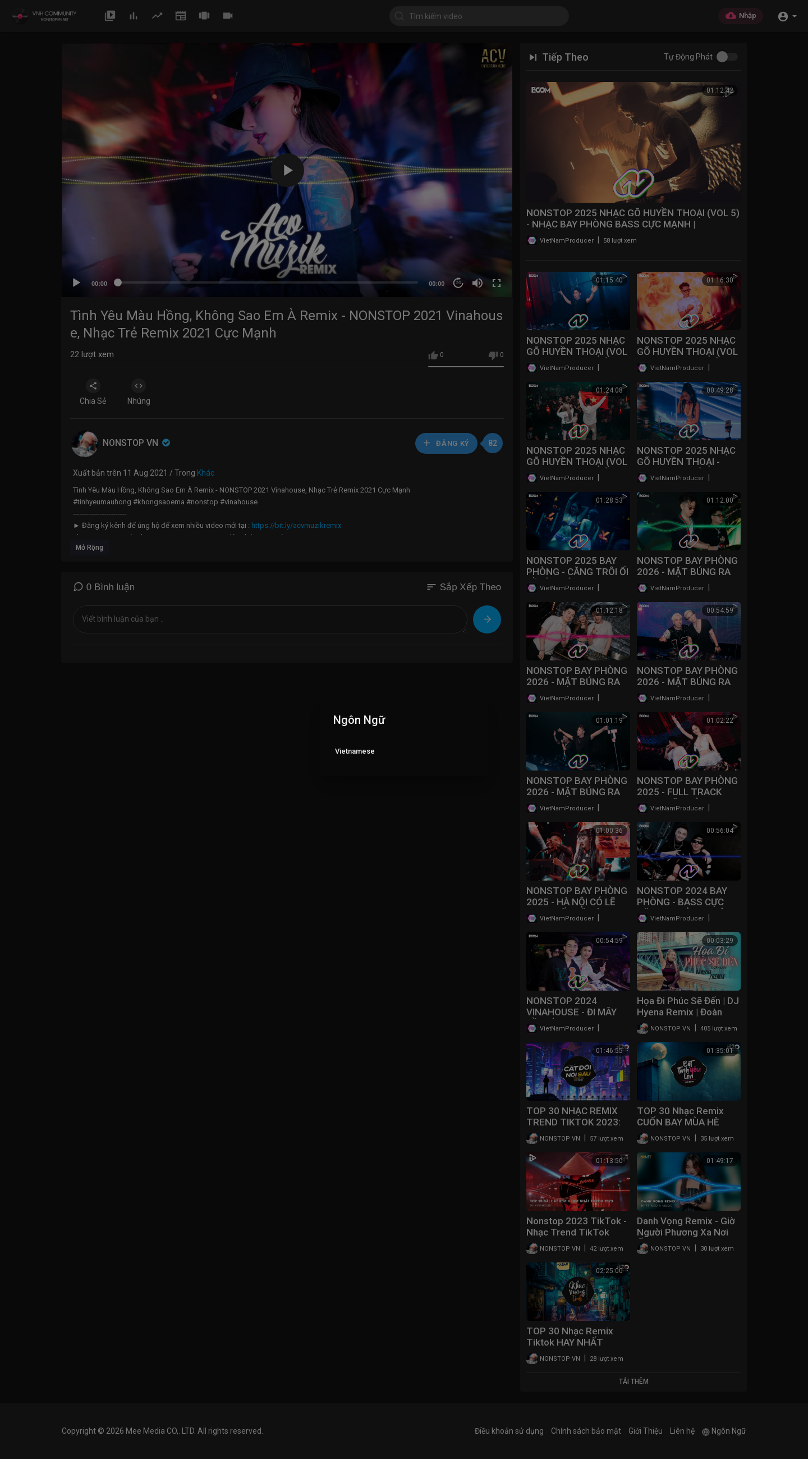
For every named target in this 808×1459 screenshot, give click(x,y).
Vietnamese (355, 751)
